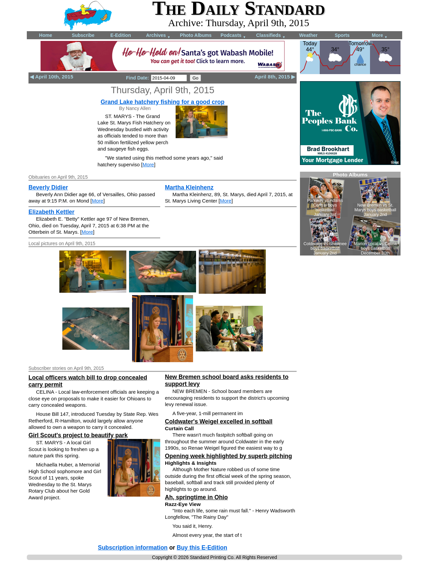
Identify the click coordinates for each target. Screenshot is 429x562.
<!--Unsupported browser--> (350, 214)
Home (45, 35)
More (379, 36)
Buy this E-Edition (202, 547)
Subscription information (133, 547)
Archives (158, 36)
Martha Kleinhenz (189, 187)
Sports (342, 35)
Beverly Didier (48, 187)
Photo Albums (195, 35)
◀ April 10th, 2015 (51, 76)
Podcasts (233, 36)
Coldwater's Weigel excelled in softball (218, 421)
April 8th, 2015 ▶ (275, 76)
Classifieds (271, 36)
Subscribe (83, 35)
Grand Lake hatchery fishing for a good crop (163, 102)
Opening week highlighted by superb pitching (228, 456)
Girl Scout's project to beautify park (78, 435)
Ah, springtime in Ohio (196, 497)
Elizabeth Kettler (51, 212)
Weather (308, 35)
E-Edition (120, 35)
